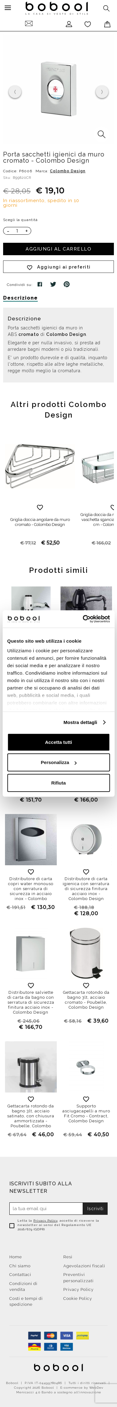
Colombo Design (67, 171)
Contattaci (20, 1274)
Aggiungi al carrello (58, 249)
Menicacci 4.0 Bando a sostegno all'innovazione (58, 1392)
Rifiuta (58, 782)
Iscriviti (95, 1208)
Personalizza (59, 762)
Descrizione (20, 298)
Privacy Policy (45, 1220)
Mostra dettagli (80, 722)
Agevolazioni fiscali (84, 1266)
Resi (67, 1257)
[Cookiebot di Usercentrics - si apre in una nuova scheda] (83, 619)
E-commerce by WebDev (81, 1387)
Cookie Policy (77, 1298)
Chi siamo (20, 1266)
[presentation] (15, 92)
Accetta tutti (58, 741)
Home (15, 1257)
